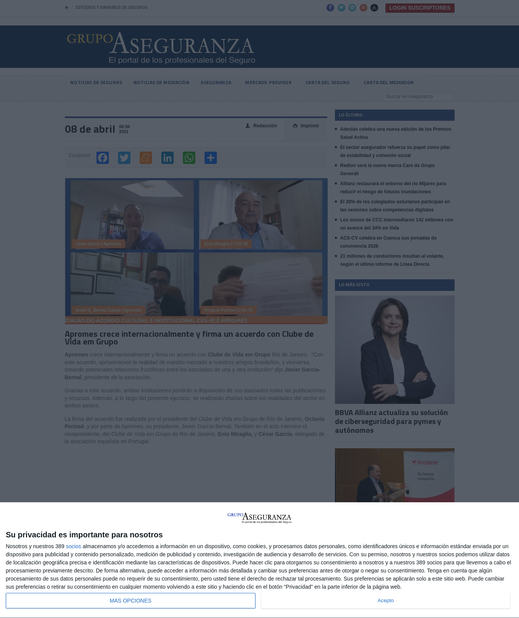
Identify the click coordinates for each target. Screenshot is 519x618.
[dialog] (259, 560)
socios (73, 546)
